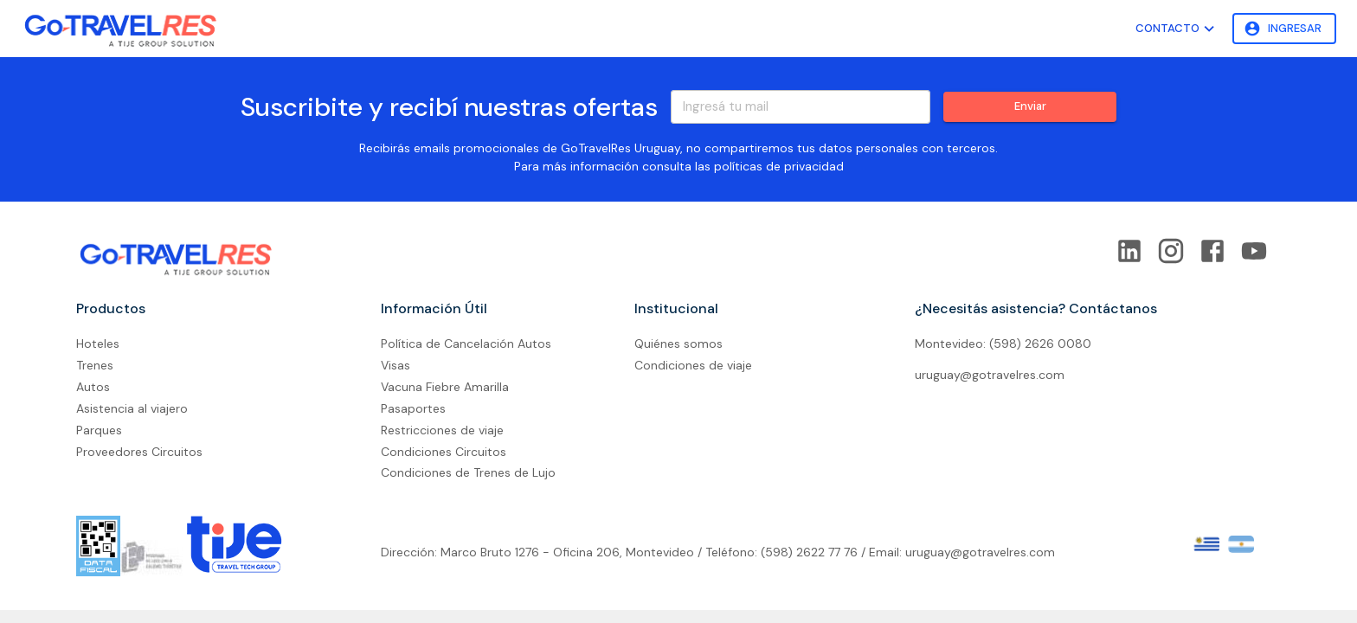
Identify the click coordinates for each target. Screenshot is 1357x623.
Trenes (94, 365)
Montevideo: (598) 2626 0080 (1003, 343)
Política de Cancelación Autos (466, 343)
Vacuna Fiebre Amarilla (445, 387)
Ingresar (1284, 29)
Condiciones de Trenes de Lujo (468, 472)
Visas (395, 365)
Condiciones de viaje (693, 365)
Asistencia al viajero (132, 408)
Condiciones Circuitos (443, 451)
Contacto (1177, 29)
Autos (93, 387)
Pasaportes (413, 408)
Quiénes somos (678, 343)
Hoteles (97, 343)
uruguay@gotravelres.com (989, 374)
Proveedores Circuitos (139, 451)
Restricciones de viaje (442, 430)
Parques (99, 430)
